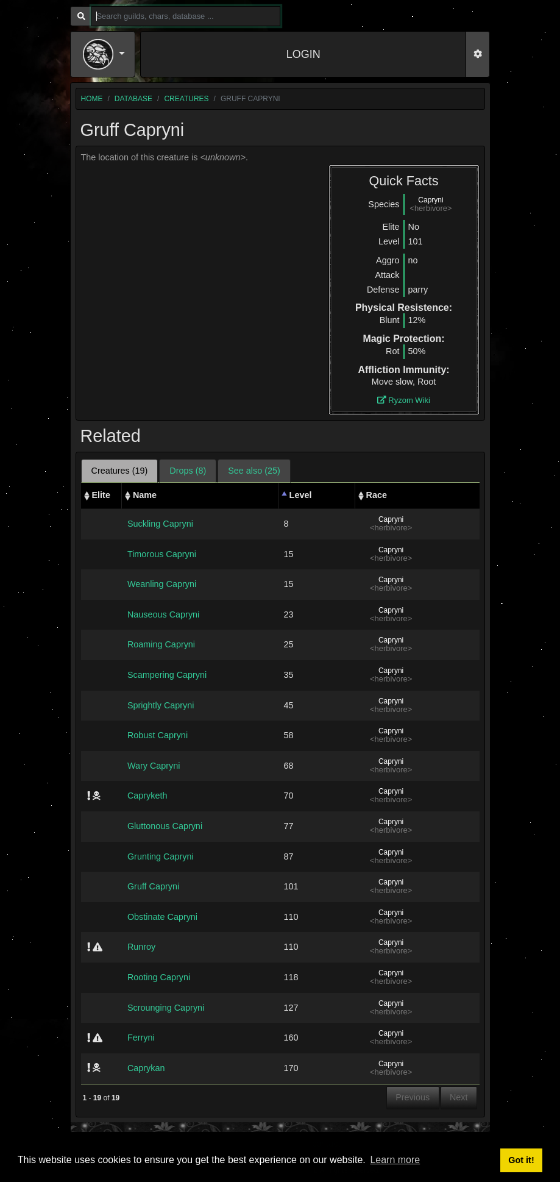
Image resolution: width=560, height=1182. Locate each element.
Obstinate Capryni (162, 917)
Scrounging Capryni (165, 1008)
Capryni (430, 200)
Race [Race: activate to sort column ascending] (376, 495)
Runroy (141, 947)
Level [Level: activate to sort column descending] (300, 495)
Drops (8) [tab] (187, 470)
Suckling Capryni (160, 524)
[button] (104, 54)
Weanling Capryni (161, 584)
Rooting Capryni (158, 977)
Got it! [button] (521, 1160)
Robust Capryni (157, 735)
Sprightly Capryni (160, 705)
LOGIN (303, 54)
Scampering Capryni (167, 675)
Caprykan (146, 1068)
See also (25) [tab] (254, 470)
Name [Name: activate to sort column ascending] (145, 495)
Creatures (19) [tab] (119, 470)
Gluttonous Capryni (164, 826)
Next (459, 1097)
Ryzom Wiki (403, 400)
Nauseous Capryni (163, 614)
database (133, 98)
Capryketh (147, 795)
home (92, 98)
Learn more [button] (395, 1160)
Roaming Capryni (161, 644)
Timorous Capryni (161, 554)
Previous (412, 1097)
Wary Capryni (153, 766)
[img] (88, 795)
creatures (186, 98)
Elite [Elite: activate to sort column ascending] (101, 495)
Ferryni (141, 1037)
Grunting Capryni (160, 856)
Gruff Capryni (153, 886)
